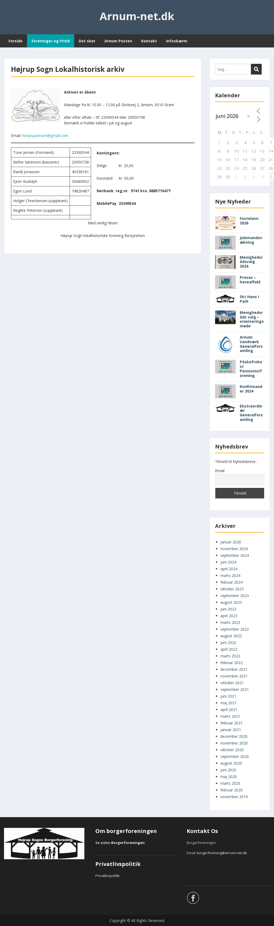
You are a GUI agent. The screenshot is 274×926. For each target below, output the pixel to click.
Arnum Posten (118, 40)
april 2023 (228, 615)
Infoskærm (176, 40)
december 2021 (233, 669)
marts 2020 (230, 783)
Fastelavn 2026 (249, 220)
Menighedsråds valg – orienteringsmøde (252, 319)
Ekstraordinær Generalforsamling (251, 412)
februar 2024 (231, 582)
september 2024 (234, 555)
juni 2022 (228, 642)
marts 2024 (230, 575)
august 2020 (231, 763)
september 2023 (234, 595)
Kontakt (149, 40)
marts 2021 (230, 716)
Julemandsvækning (251, 240)
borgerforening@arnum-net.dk (222, 852)
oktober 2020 (232, 749)
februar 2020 (231, 789)
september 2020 (234, 756)
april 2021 (228, 709)
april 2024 (228, 568)
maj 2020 (228, 776)
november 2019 (234, 796)
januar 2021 (230, 729)
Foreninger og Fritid (51, 40)
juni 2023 (228, 609)
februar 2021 (231, 722)
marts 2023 (230, 622)
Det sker (87, 40)
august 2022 (231, 635)
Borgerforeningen (128, 842)
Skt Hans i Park (249, 299)
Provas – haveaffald (250, 279)
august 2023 (231, 602)
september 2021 (234, 689)
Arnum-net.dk (137, 16)
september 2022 (234, 629)
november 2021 (234, 676)
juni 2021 (228, 696)
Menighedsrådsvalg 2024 (251, 262)
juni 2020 (228, 769)
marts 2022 (230, 655)
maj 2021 (228, 702)
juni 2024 (228, 562)
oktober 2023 (232, 588)
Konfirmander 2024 (251, 389)
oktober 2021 (232, 682)
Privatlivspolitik (107, 875)
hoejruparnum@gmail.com (45, 135)
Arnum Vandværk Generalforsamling (251, 344)
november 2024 (234, 548)
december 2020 (233, 736)
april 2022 (228, 649)
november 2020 (234, 743)
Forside (15, 40)
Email (219, 470)
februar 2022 (231, 662)
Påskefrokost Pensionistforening (251, 368)
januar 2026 (230, 542)
